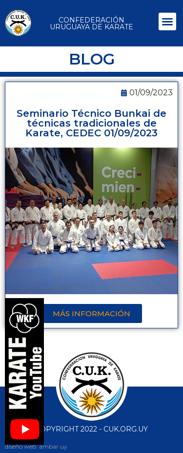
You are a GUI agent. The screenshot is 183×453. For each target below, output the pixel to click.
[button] (167, 21)
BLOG (92, 58)
